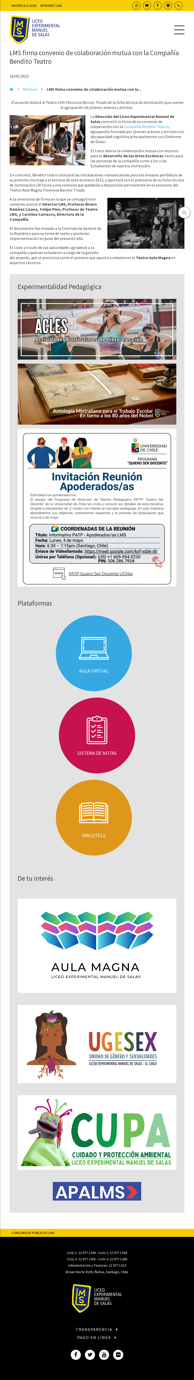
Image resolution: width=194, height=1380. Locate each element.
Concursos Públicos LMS (33, 1233)
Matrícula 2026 (24, 5)
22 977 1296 (87, 1252)
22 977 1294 (118, 1252)
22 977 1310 (117, 1265)
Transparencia (97, 1329)
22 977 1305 (87, 1259)
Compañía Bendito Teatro (146, 126)
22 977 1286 (118, 1259)
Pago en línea (97, 1337)
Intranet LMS (51, 5)
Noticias (30, 89)
